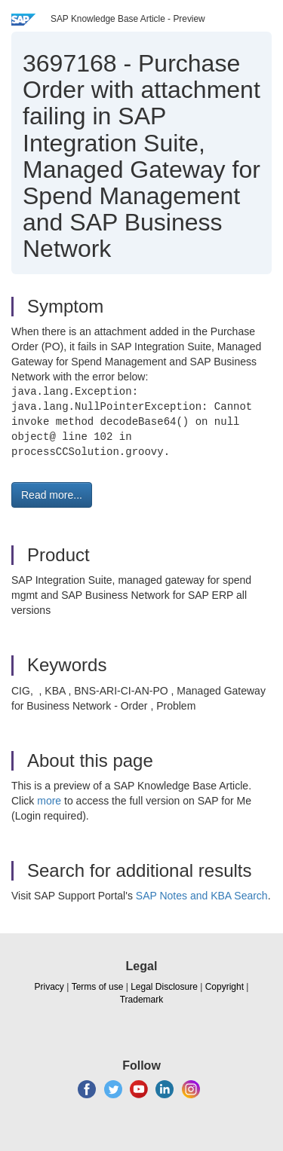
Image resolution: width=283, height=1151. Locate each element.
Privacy (49, 987)
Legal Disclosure (164, 987)
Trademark (142, 999)
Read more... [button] (51, 495)
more (49, 801)
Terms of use (98, 987)
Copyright (224, 987)
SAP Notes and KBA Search (202, 896)
